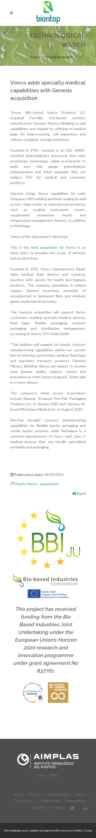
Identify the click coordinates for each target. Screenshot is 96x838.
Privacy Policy (48, 775)
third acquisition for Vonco (53, 247)
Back (79, 493)
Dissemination (58, 794)
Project (35, 794)
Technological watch (59, 57)
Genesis (48, 150)
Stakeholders (50, 801)
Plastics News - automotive (36, 484)
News (81, 794)
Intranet (39, 807)
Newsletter (76, 801)
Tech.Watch (23, 801)
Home (35, 57)
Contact (59, 807)
